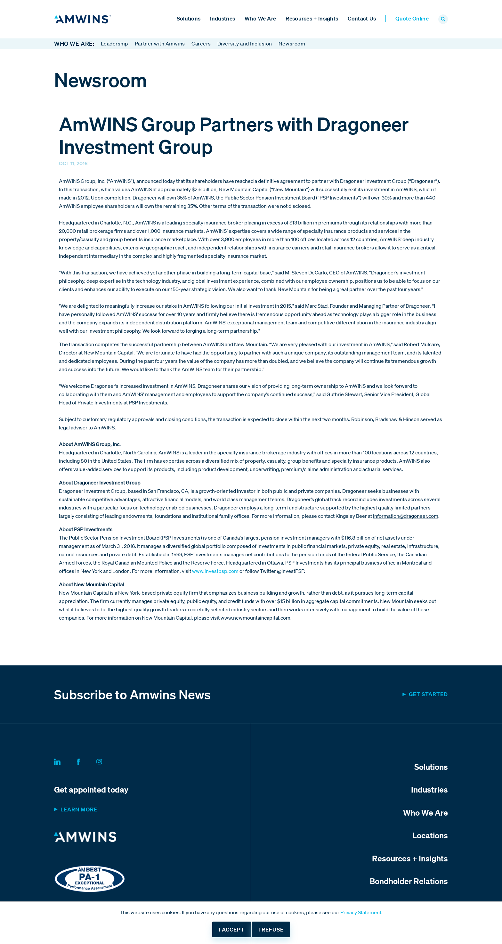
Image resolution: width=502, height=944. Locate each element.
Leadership (114, 43)
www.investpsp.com (215, 571)
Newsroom (292, 43)
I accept (232, 929)
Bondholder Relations (409, 881)
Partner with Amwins (160, 43)
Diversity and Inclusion (244, 43)
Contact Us (362, 18)
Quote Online (412, 18)
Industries (222, 18)
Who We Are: (74, 43)
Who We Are (260, 18)
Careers (201, 43)
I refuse (271, 929)
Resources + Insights (312, 18)
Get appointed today (91, 789)
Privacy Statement (360, 912)
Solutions (189, 18)
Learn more (79, 809)
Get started (428, 694)
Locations (430, 835)
